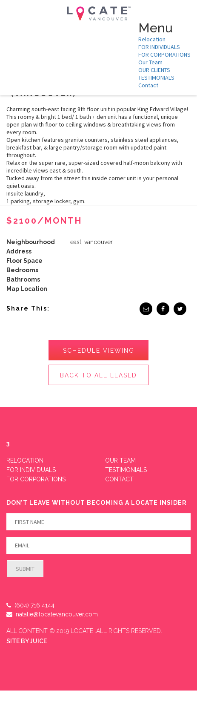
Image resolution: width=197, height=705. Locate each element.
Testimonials (126, 469)
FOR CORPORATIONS (164, 54)
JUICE (38, 641)
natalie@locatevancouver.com (52, 614)
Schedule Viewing (98, 350)
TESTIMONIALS (156, 77)
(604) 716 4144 (30, 605)
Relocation (152, 39)
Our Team (150, 62)
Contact (148, 85)
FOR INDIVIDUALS (159, 47)
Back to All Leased (98, 375)
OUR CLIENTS (154, 70)
